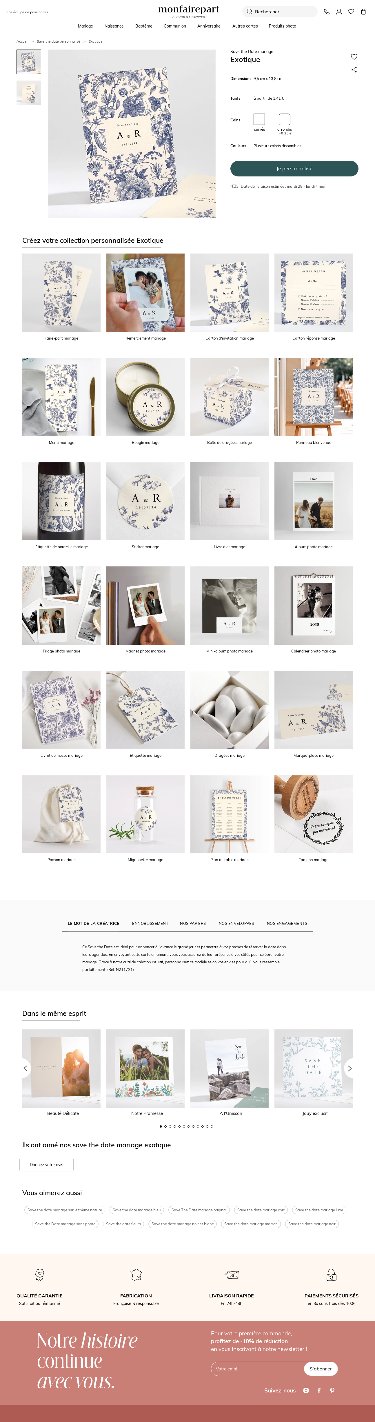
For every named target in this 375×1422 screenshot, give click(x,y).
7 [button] (189, 1126)
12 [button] (212, 1126)
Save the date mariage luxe (319, 1210)
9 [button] (198, 1126)
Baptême (143, 26)
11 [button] (207, 1126)
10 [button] (202, 1126)
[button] (21, 1068)
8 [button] (193, 1126)
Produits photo (282, 26)
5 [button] (179, 1126)
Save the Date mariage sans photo (65, 1224)
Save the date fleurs (123, 1224)
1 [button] (161, 1126)
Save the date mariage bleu (137, 1210)
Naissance (114, 26)
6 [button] (184, 1126)
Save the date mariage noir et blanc (183, 1224)
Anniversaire (209, 26)
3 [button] (170, 1126)
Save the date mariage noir (312, 1224)
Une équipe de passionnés (27, 12)
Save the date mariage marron (251, 1224)
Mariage (85, 26)
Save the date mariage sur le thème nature (65, 1210)
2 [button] (165, 1126)
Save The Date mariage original (199, 1210)
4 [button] (175, 1126)
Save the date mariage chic (261, 1210)
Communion (175, 26)
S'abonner (321, 1369)
